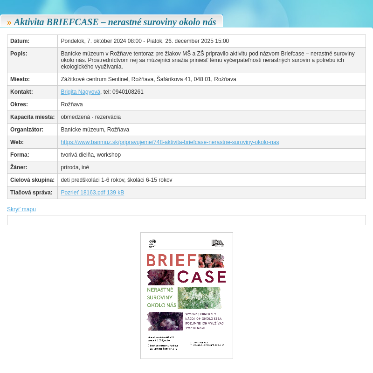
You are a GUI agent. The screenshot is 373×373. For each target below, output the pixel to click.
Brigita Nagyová (80, 92)
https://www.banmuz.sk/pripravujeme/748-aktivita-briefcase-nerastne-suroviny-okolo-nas (170, 142)
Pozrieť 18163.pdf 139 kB (92, 192)
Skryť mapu (21, 209)
